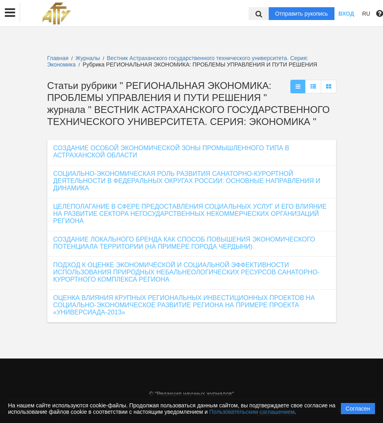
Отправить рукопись (301, 13)
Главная (58, 58)
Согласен (358, 408)
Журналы (87, 58)
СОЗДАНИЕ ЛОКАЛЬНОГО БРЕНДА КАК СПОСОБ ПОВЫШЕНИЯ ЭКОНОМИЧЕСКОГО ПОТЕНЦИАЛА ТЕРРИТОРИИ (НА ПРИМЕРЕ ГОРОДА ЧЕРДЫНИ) (184, 243)
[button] (10, 13)
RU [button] (366, 13)
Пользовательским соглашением (252, 412)
